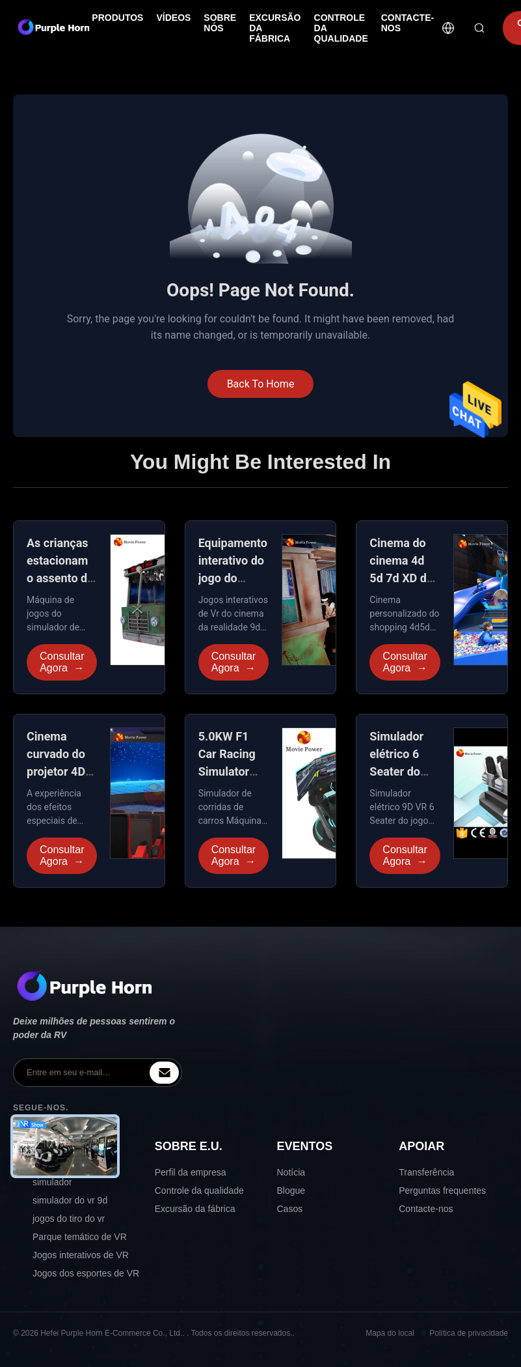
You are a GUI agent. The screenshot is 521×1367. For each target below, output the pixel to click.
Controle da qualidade (199, 1190)
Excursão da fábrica (195, 1209)
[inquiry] (164, 1073)
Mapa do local (390, 1333)
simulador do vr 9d (70, 1200)
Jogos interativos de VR (81, 1255)
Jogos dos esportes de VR (86, 1273)
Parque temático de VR (80, 1237)
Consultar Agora (62, 662)
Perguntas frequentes (442, 1190)
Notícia (291, 1172)
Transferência (426, 1172)
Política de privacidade (468, 1333)
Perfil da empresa (190, 1172)
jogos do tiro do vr (69, 1218)
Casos (290, 1209)
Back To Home (261, 384)
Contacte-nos (426, 1209)
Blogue (291, 1190)
